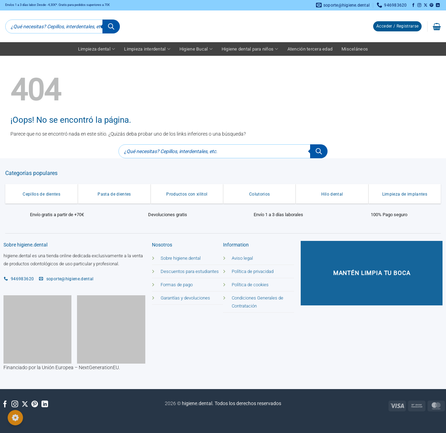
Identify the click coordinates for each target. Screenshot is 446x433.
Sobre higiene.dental (181, 258)
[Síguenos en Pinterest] (431, 5)
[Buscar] (111, 26)
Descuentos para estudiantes (190, 271)
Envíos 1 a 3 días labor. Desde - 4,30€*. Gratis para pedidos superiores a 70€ (57, 5)
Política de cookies (250, 284)
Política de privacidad (253, 271)
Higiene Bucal (196, 49)
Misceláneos (354, 49)
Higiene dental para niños (250, 49)
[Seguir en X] (426, 5)
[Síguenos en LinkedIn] (438, 5)
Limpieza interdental (147, 49)
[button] (397, 26)
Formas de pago (177, 284)
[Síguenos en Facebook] (413, 5)
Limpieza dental (96, 49)
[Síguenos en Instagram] (419, 5)
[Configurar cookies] (15, 417)
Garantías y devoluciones (185, 298)
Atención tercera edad (309, 49)
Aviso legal (242, 258)
